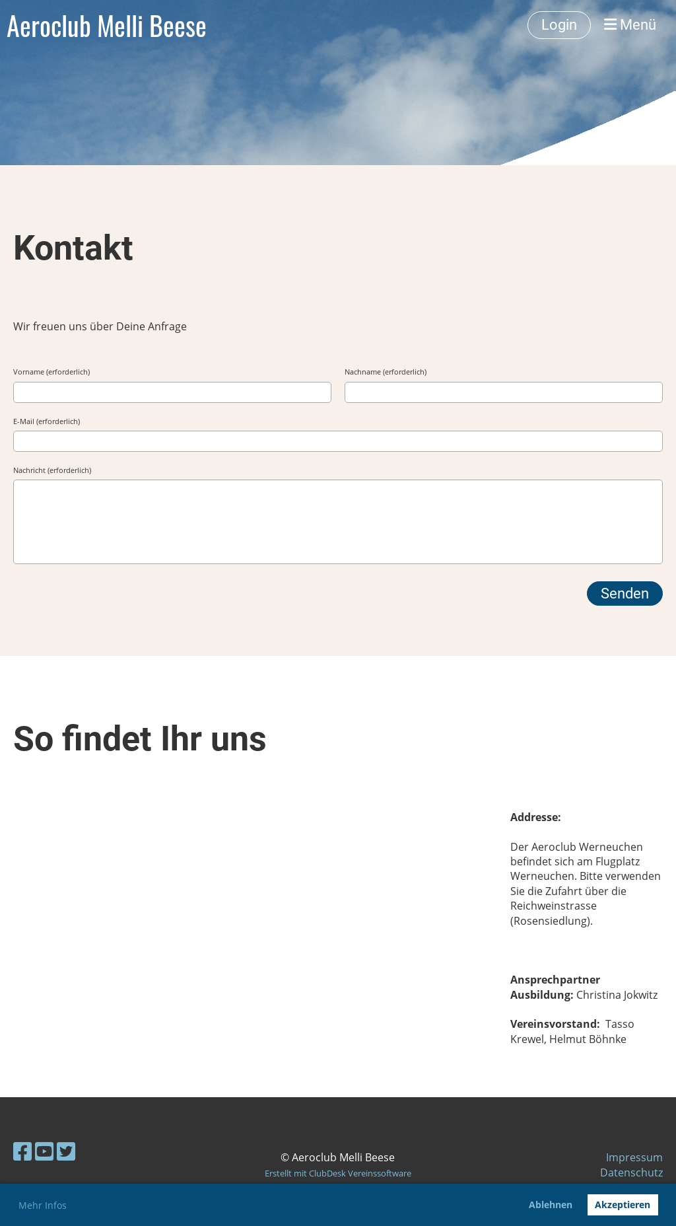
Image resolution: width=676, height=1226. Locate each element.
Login (559, 25)
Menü (630, 25)
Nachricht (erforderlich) (52, 470)
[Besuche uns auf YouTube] (44, 1151)
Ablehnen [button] (550, 1204)
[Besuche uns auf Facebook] (22, 1151)
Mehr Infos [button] (42, 1205)
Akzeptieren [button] (622, 1204)
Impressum (634, 1157)
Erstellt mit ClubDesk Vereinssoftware (338, 1173)
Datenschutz (631, 1172)
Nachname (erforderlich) (385, 372)
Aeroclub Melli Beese (107, 25)
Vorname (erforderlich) (51, 372)
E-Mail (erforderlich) (46, 421)
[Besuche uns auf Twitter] (66, 1151)
